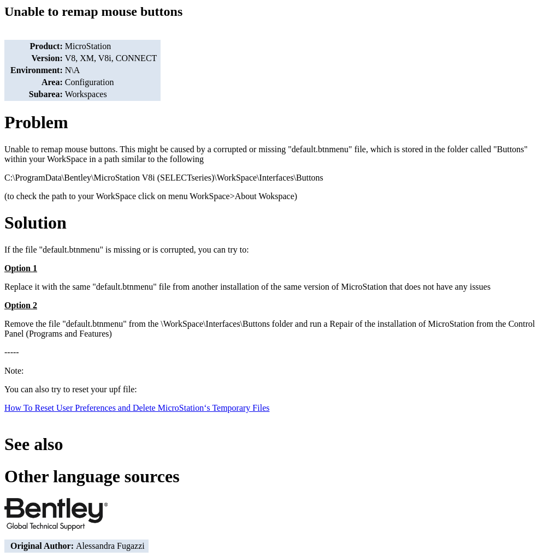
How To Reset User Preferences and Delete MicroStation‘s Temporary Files (136, 407)
